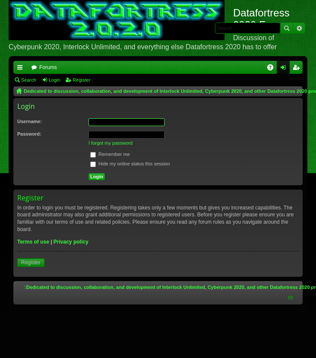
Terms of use (33, 242)
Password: (29, 133)
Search (286, 28)
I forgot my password (110, 143)
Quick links (21, 69)
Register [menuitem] (298, 69)
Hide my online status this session (130, 163)
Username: (29, 121)
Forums (48, 67)
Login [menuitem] (285, 69)
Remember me (110, 154)
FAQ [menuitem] (273, 69)
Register (81, 79)
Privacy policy (71, 242)
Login (54, 79)
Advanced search (299, 28)
